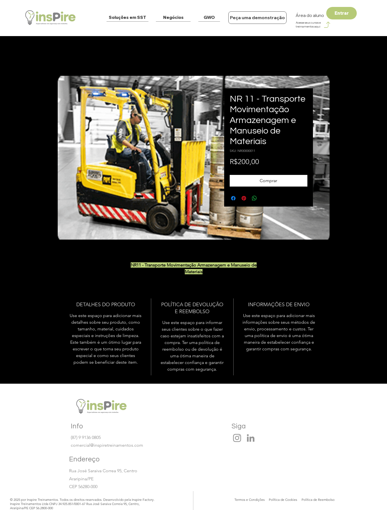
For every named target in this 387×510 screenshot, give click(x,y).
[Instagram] (237, 438)
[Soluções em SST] (127, 17)
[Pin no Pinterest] (244, 198)
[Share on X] (265, 198)
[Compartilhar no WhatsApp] (254, 198)
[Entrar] (341, 13)
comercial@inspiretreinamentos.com (107, 445)
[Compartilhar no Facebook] (233, 198)
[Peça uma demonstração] (257, 17)
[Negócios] (173, 17)
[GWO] (209, 17)
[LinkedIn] (250, 438)
